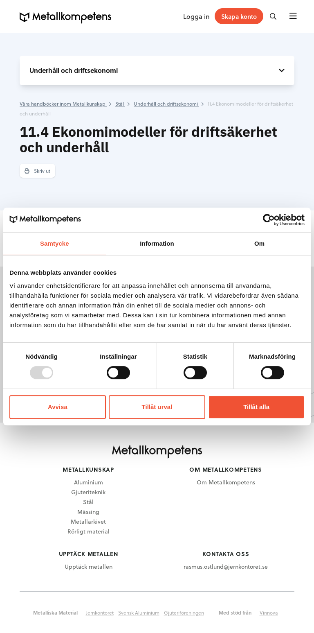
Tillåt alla (256, 406)
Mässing (88, 511)
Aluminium (88, 482)
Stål (88, 501)
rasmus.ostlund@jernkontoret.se (226, 566)
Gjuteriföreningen (184, 612)
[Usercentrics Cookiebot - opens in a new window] (269, 220)
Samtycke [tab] (54, 243)
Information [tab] (157, 243)
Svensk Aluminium (138, 612)
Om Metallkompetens (226, 482)
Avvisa (57, 406)
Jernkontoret (100, 612)
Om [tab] (259, 243)
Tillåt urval (157, 406)
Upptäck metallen (88, 566)
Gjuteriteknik (88, 492)
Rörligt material (88, 531)
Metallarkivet (88, 521)
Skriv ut (37, 170)
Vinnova (269, 612)
